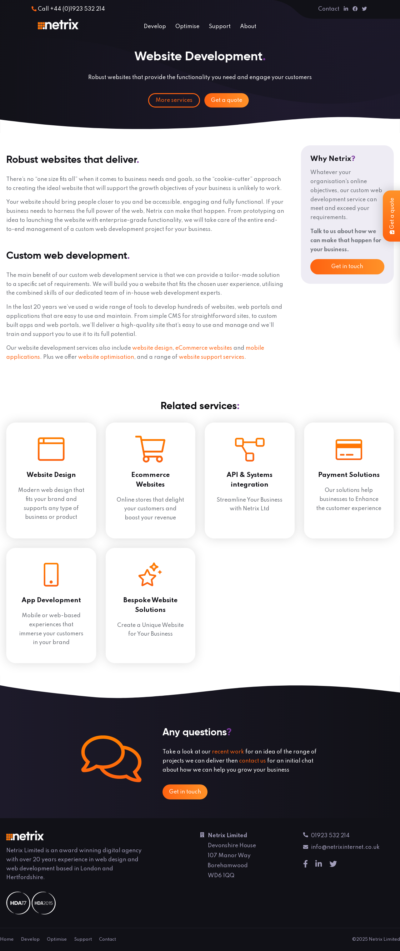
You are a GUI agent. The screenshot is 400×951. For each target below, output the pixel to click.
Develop (155, 26)
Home (7, 939)
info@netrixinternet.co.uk (341, 848)
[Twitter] (364, 9)
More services (174, 100)
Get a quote (226, 100)
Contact (328, 9)
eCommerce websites (203, 348)
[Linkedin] (346, 9)
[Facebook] (355, 9)
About (248, 26)
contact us (252, 761)
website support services (211, 357)
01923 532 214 (326, 836)
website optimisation (106, 357)
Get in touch (347, 266)
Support (220, 26)
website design (152, 348)
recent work (228, 752)
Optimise (187, 26)
